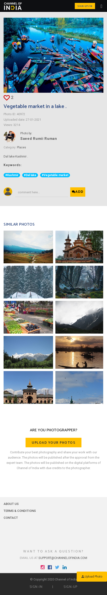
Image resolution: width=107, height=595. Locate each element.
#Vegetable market (55, 175)
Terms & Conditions (20, 511)
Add (78, 192)
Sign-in (36, 587)
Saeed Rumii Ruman (38, 138)
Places (21, 147)
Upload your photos (53, 443)
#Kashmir (11, 175)
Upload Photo (91, 576)
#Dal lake (30, 175)
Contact (11, 517)
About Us (11, 504)
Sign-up (71, 587)
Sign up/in (84, 6)
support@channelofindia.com (62, 558)
